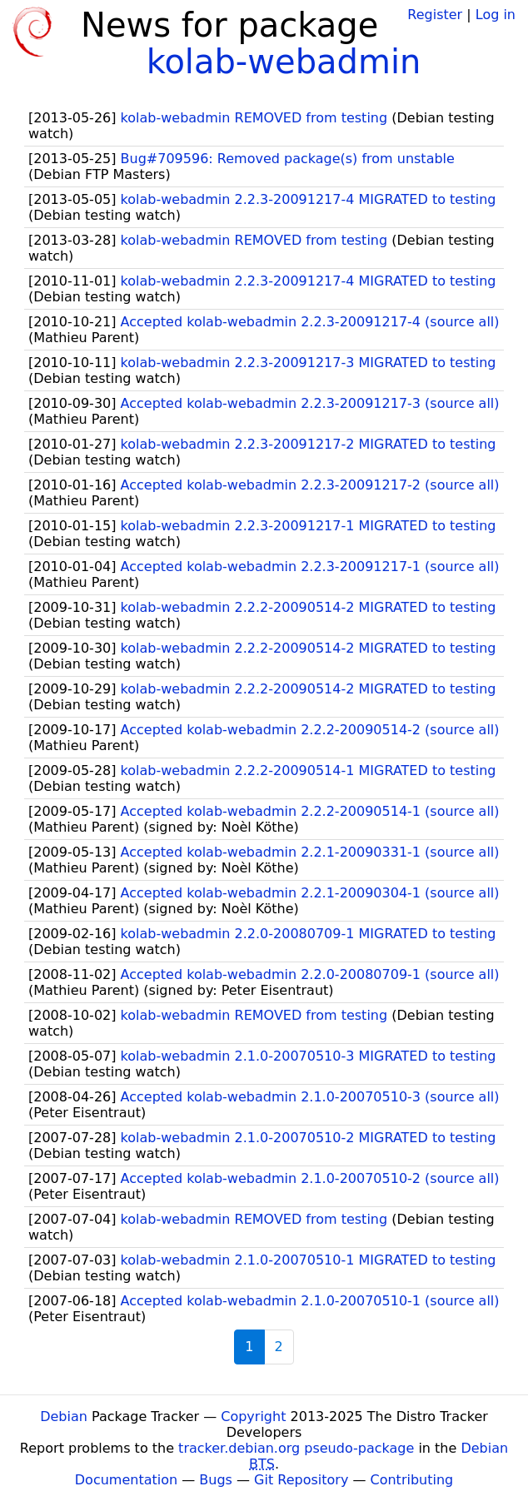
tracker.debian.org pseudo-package (296, 1448)
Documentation (126, 1480)
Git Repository (301, 1480)
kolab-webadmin (284, 61)
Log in (496, 14)
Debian (63, 1416)
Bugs (215, 1480)
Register (434, 14)
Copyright (253, 1416)
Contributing (412, 1480)
